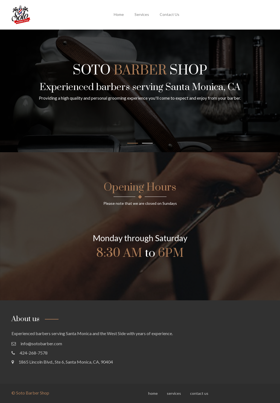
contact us (169, 14)
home (119, 14)
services (142, 14)
